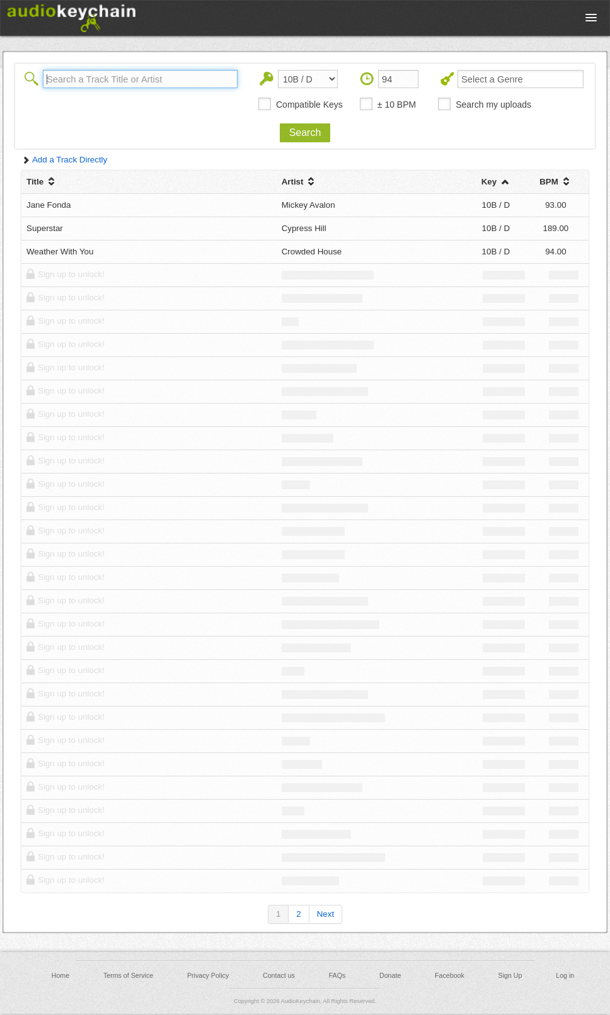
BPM (555, 181)
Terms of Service (128, 975)
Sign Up (510, 975)
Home (60, 975)
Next (325, 914)
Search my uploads (493, 104)
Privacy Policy (208, 975)
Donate (390, 975)
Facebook (449, 975)
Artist (300, 181)
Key (495, 181)
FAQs (337, 975)
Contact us (279, 975)
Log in (565, 975)
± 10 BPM (396, 104)
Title (41, 181)
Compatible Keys (309, 104)
